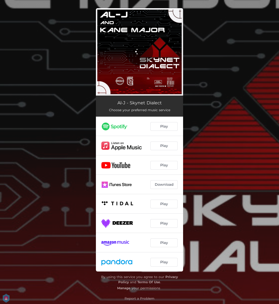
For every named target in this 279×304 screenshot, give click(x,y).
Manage (124, 288)
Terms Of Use (148, 282)
